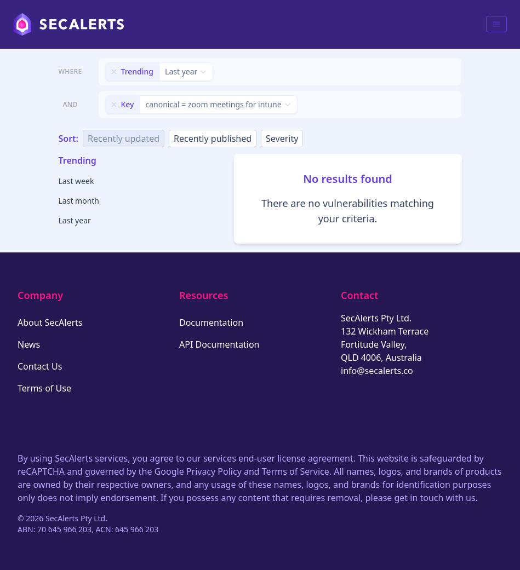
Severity (282, 139)
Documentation (211, 322)
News (29, 344)
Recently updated (123, 139)
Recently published (213, 139)
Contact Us (40, 366)
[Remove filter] (113, 71)
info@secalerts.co (377, 371)
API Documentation (219, 344)
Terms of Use (44, 388)
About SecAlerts (50, 322)
